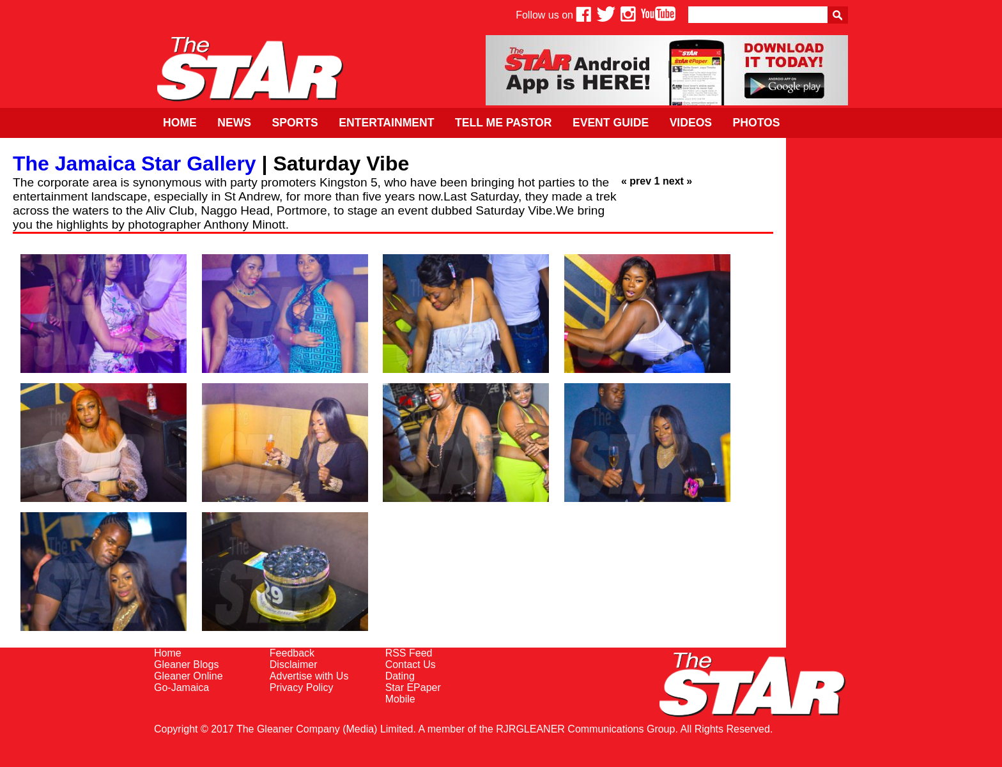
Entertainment (386, 122)
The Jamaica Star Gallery (134, 163)
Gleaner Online (188, 676)
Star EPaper (413, 687)
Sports (295, 122)
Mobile (400, 699)
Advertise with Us (309, 676)
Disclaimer (294, 664)
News (234, 122)
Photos (756, 122)
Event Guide (611, 122)
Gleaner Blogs (186, 664)
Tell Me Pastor (503, 122)
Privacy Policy (302, 687)
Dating (400, 676)
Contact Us (410, 664)
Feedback (292, 653)
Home (180, 122)
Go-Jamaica (181, 687)
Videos (691, 122)
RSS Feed (409, 653)
